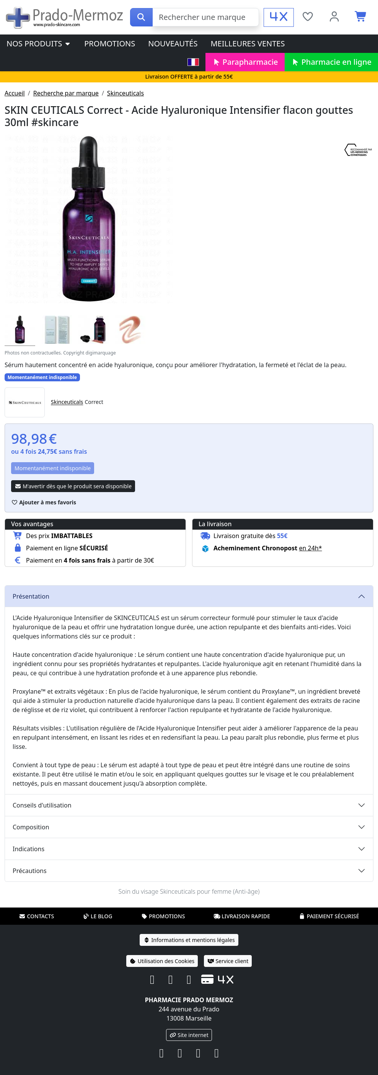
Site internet (189, 1035)
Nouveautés (172, 43)
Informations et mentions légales (189, 940)
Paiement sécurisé (329, 916)
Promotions (109, 43)
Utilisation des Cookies (162, 961)
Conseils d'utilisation (42, 805)
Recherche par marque (66, 93)
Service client (227, 961)
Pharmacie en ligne (331, 62)
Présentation (31, 596)
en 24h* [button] (310, 548)
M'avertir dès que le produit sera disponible (73, 486)
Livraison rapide (241, 916)
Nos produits (39, 43)
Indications (28, 849)
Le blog (97, 916)
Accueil (15, 93)
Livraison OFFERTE (189, 76)
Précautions (30, 871)
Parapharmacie (245, 62)
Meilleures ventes (247, 43)
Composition (31, 827)
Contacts (36, 916)
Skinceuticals (125, 93)
